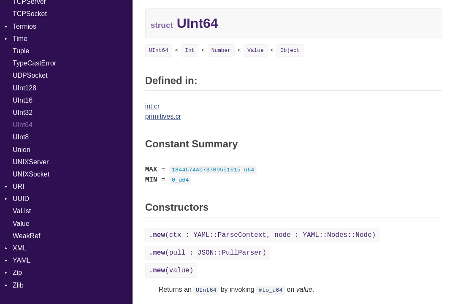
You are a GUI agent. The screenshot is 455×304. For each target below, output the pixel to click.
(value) (171, 270)
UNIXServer (31, 162)
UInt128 (24, 88)
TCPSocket (30, 13)
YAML (21, 260)
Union (21, 149)
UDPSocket (30, 75)
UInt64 (22, 124)
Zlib (18, 285)
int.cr (152, 106)
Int (190, 50)
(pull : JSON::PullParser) (207, 253)
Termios (24, 26)
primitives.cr (163, 116)
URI (18, 186)
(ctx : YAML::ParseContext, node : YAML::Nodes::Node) (262, 235)
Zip (17, 272)
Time (20, 38)
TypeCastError (34, 63)
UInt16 (22, 100)
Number (221, 50)
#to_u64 (271, 290)
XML (20, 248)
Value (21, 223)
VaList (22, 210)
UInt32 (22, 112)
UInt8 (21, 137)
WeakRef (27, 235)
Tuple (21, 50)
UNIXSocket (31, 174)
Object (290, 50)
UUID (21, 198)
